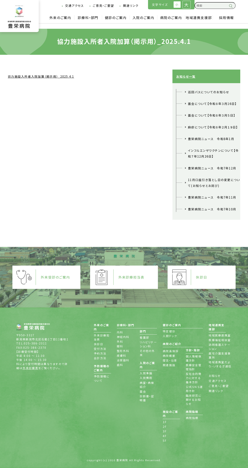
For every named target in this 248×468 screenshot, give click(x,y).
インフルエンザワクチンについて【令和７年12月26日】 (213, 153)
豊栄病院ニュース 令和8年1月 (211, 139)
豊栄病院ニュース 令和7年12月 (212, 168)
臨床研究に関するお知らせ (193, 400)
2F (165, 427)
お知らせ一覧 (185, 76)
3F (165, 431)
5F (165, 441)
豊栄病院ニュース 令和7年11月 (212, 197)
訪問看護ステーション (219, 347)
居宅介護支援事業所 (220, 355)
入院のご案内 (143, 17)
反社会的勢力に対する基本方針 (194, 378)
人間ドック (170, 336)
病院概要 (169, 356)
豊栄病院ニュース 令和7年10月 (212, 209)
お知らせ (214, 376)
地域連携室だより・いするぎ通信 (220, 364)
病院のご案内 (171, 17)
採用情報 (226, 17)
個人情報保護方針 (194, 358)
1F (165, 422)
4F (165, 436)
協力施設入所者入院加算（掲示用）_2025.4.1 (41, 76)
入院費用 (146, 378)
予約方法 (100, 353)
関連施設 (169, 365)
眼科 (120, 346)
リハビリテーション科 (148, 344)
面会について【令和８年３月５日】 (211, 115)
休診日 (98, 344)
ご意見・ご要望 (103, 5)
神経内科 (123, 337)
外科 (120, 341)
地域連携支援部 (199, 17)
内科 (120, 332)
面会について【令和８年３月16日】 (212, 103)
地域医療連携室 (220, 335)
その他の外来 (147, 353)
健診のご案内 (116, 17)
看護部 (144, 337)
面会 (143, 391)
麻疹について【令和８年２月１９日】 (213, 127)
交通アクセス (74, 5)
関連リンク (130, 5)
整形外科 (123, 351)
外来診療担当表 (101, 337)
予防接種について (101, 378)
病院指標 (192, 418)
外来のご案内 (60, 17)
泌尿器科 (123, 360)
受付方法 (100, 349)
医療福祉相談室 (220, 340)
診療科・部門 (88, 17)
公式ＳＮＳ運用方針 (194, 389)
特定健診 (169, 331)
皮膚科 (121, 355)
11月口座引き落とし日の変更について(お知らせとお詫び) (214, 183)
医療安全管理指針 (194, 367)
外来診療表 (30, 368)
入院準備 (146, 373)
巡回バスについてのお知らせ (208, 92)
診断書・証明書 (147, 398)
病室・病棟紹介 (147, 385)
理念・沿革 (170, 360)
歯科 (120, 365)
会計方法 (100, 358)
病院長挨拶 (170, 351)
